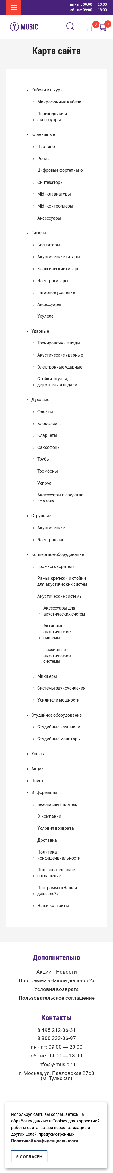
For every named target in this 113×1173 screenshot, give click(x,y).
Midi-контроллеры (55, 206)
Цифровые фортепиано (60, 170)
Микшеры (47, 676)
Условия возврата (55, 828)
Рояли (43, 158)
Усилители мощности (58, 700)
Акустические (51, 527)
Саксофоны (49, 447)
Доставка (47, 840)
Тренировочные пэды (58, 343)
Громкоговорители (56, 566)
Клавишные (43, 134)
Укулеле (45, 316)
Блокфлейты (50, 423)
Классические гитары (58, 268)
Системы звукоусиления (61, 688)
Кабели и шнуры (47, 90)
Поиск (37, 780)
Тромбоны (47, 471)
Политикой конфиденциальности (44, 1141)
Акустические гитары (58, 256)
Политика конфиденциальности (58, 855)
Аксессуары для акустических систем (64, 611)
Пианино (46, 146)
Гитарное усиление (56, 292)
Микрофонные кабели (59, 102)
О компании (49, 816)
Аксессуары (49, 218)
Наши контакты (53, 905)
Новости (66, 971)
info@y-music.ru (56, 1064)
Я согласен (29, 1156)
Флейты (45, 411)
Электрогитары (52, 280)
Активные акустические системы (57, 631)
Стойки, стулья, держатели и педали (57, 381)
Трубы (43, 459)
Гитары (38, 233)
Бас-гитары (48, 245)
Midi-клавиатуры (54, 194)
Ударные (40, 331)
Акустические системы (60, 596)
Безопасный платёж (57, 804)
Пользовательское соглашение (56, 872)
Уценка (38, 753)
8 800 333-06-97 (56, 1038)
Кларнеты (47, 435)
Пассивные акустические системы (57, 655)
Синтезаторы (50, 182)
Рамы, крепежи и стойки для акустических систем (62, 581)
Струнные (41, 515)
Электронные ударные (59, 367)
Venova (44, 483)
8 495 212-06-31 (56, 1030)
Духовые (40, 399)
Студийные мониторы (59, 739)
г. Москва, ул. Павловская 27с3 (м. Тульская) (56, 1076)
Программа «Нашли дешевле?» (57, 891)
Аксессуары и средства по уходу (60, 498)
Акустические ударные (60, 355)
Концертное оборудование (57, 554)
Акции (37, 768)
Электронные (50, 539)
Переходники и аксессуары (52, 116)
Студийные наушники (58, 727)
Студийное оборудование (56, 715)
